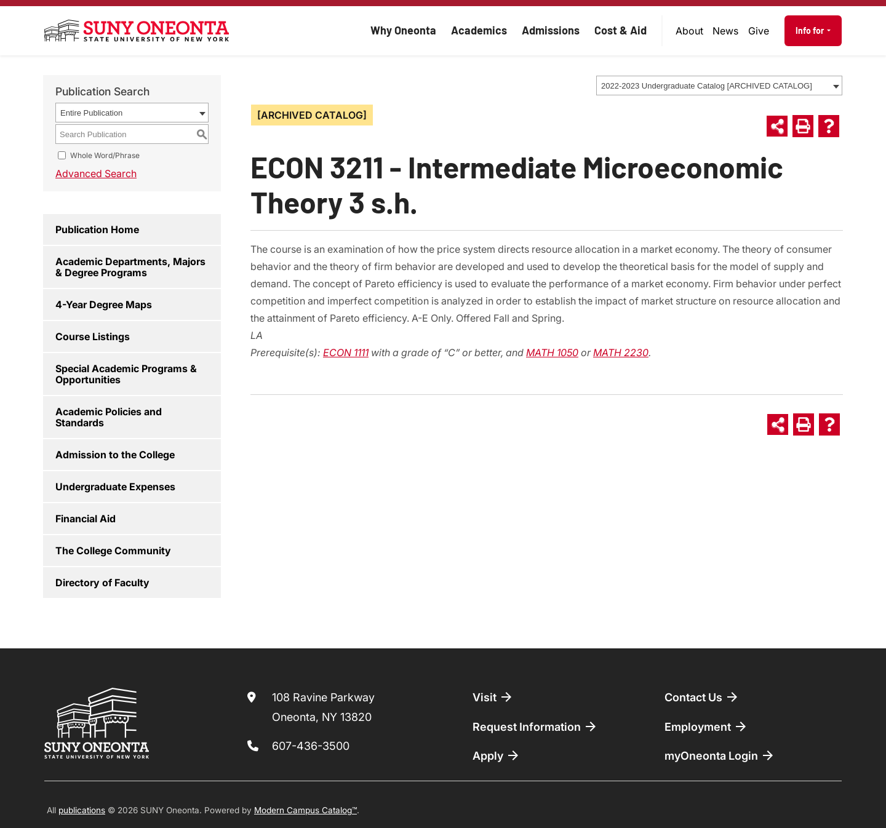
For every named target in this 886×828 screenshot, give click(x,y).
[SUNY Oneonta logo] (136, 30)
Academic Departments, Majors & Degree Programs (130, 267)
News (725, 31)
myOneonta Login (719, 755)
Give (758, 31)
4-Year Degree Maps (103, 304)
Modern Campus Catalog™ (305, 810)
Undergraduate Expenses (115, 486)
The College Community (113, 550)
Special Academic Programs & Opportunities (126, 374)
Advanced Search (96, 173)
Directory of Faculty (102, 582)
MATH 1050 (552, 352)
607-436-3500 (310, 745)
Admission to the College (115, 454)
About (689, 31)
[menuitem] (689, 30)
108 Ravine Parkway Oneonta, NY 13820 (323, 707)
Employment (706, 726)
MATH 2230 (621, 352)
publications (81, 810)
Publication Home (97, 229)
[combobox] (719, 85)
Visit (493, 697)
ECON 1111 (346, 352)
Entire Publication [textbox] (91, 112)
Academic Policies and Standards (108, 417)
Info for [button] (811, 30)
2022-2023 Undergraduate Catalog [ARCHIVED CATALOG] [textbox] (706, 85)
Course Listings (92, 336)
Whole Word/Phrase (105, 155)
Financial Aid (85, 518)
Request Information (535, 726)
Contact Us (702, 697)
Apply (497, 755)
